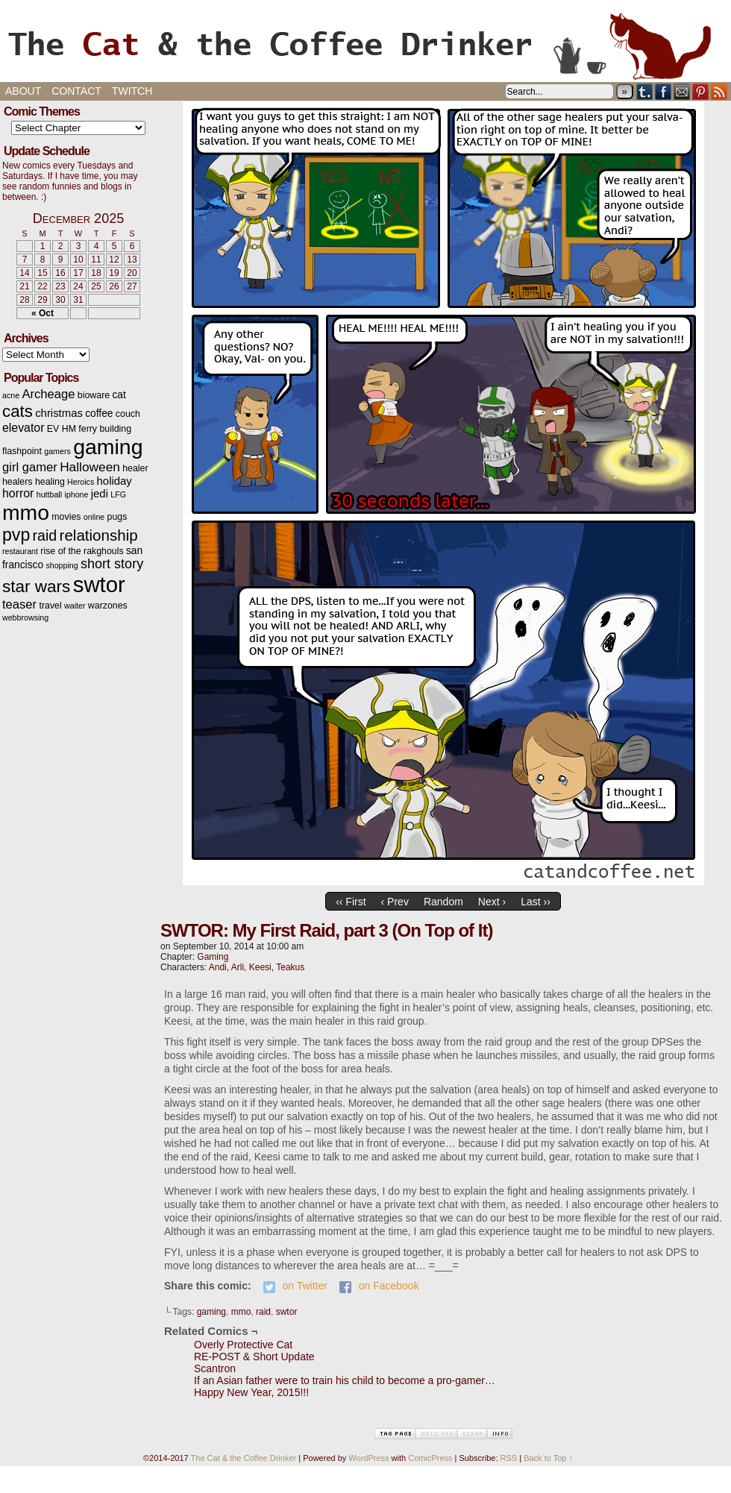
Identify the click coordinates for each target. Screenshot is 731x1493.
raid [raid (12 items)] (45, 535)
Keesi (260, 967)
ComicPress (430, 1457)
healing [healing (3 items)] (50, 482)
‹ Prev (395, 902)
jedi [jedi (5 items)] (99, 494)
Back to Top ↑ (548, 1457)
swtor (287, 1312)
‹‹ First (351, 902)
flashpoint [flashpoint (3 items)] (22, 451)
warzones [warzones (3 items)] (108, 605)
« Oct (42, 313)
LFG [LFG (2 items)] (118, 494)
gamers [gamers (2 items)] (57, 451)
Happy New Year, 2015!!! (251, 1392)
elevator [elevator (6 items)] (23, 427)
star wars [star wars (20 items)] (36, 586)
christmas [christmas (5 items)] (59, 413)
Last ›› (535, 902)
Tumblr (645, 91)
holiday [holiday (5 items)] (114, 481)
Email (682, 91)
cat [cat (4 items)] (118, 394)
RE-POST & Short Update (254, 1356)
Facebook (663, 91)
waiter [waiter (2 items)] (74, 605)
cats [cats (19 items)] (17, 411)
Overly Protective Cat (243, 1345)
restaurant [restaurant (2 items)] (20, 551)
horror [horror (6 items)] (18, 493)
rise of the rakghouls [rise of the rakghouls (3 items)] (81, 551)
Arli (237, 967)
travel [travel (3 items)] (50, 605)
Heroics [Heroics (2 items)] (80, 481)
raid (263, 1312)
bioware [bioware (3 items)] (94, 395)
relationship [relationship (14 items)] (99, 535)
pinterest (700, 91)
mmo (241, 1312)
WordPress (368, 1457)
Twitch (132, 91)
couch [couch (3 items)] (128, 414)
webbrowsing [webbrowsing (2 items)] (25, 617)
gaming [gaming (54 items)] (107, 447)
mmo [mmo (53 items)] (25, 512)
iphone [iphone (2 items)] (76, 494)
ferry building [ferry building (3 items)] (104, 429)
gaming (211, 1312)
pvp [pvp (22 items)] (16, 534)
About (23, 91)
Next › (492, 902)
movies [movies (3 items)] (66, 517)
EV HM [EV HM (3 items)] (61, 429)
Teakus (290, 967)
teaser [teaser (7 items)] (19, 604)
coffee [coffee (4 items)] (99, 413)
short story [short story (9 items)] (112, 563)
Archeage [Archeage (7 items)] (48, 394)
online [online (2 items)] (94, 516)
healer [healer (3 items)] (135, 468)
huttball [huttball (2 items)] (49, 494)
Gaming (212, 957)
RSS (719, 91)
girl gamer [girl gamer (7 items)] (29, 467)
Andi (218, 967)
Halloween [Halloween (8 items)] (90, 466)
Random (443, 902)
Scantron (215, 1368)
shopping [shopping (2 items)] (62, 565)
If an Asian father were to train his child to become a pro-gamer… (344, 1380)
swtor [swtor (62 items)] (99, 584)
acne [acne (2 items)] (10, 395)
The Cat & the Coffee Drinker (365, 44)
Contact (76, 91)
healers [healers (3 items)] (17, 482)
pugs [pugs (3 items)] (117, 517)
